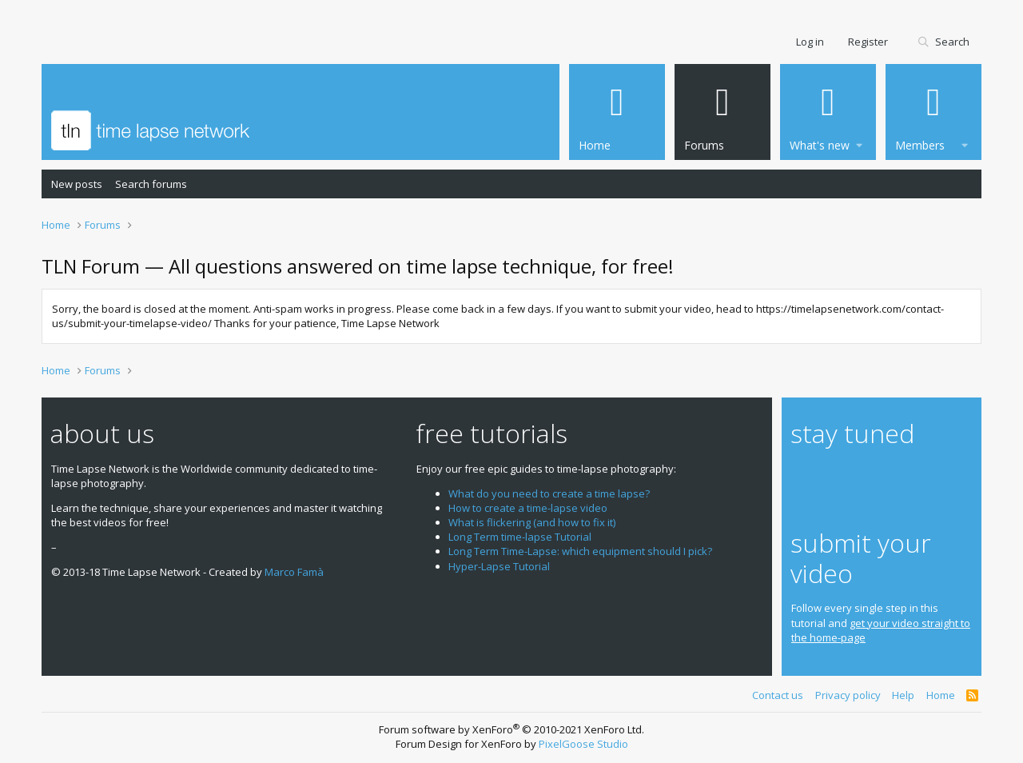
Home (940, 695)
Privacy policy (848, 695)
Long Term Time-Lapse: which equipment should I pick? (580, 551)
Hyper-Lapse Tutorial (499, 566)
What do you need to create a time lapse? (549, 493)
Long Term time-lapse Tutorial (519, 536)
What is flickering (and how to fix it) (531, 522)
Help (903, 695)
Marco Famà (294, 572)
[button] (859, 143)
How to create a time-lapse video (527, 508)
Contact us (777, 695)
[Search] (943, 42)
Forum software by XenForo (511, 729)
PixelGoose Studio (583, 744)
